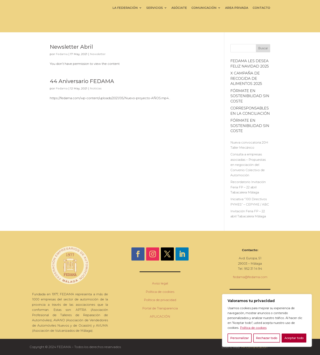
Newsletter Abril (71, 47)
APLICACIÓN (160, 316)
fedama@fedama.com (250, 277)
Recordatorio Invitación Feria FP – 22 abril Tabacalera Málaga (248, 187)
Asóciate (179, 8)
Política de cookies (253, 328)
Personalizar (239, 338)
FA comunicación (254, 347)
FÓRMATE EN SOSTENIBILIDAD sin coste (249, 96)
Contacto (261, 8)
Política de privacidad (160, 300)
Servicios (154, 8)
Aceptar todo (294, 338)
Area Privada (236, 8)
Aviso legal (160, 283)
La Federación (125, 8)
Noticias (95, 88)
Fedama (62, 54)
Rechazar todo (266, 338)
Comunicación (204, 8)
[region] (267, 320)
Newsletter (98, 54)
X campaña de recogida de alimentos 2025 (246, 78)
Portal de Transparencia (160, 308)
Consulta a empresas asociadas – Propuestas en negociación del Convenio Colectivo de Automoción (248, 164)
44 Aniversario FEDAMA (82, 81)
